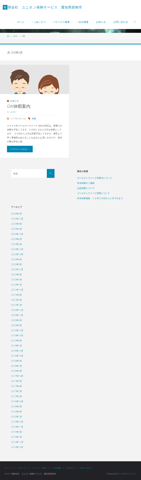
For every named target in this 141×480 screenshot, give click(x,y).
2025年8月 (16, 223)
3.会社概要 (56, 468)
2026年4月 (16, 213)
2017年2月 (16, 396)
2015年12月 (17, 421)
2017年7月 (16, 391)
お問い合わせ (86, 468)
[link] (135, 22)
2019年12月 (17, 330)
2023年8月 (16, 264)
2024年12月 (17, 233)
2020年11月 (17, 315)
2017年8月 (16, 386)
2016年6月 (16, 411)
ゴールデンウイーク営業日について (94, 177)
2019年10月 (17, 335)
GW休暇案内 (18, 106)
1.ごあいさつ (21, 468)
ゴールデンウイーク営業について (93, 193)
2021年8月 (16, 294)
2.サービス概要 (39, 468)
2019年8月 (16, 340)
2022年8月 (16, 274)
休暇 (34, 118)
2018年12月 (17, 350)
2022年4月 (16, 279)
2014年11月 (17, 442)
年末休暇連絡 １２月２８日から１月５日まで (100, 198)
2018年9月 (16, 360)
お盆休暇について (85, 188)
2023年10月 (17, 254)
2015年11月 (17, 426)
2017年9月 (16, 381)
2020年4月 (16, 325)
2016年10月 (17, 401)
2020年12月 (17, 310)
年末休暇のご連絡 (85, 182)
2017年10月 (17, 375)
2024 (15, 36)
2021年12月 (17, 289)
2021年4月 (16, 299)
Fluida (121, 473)
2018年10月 (17, 355)
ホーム (7, 468)
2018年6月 (16, 370)
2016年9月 (16, 406)
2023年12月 (17, 249)
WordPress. (131, 473)
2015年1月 (16, 436)
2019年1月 (16, 345)
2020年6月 (16, 320)
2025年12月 (17, 218)
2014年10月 (17, 447)
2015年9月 (16, 431)
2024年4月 (16, 244)
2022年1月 (16, 284)
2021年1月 (16, 304)
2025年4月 (16, 228)
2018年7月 (16, 365)
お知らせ (14, 100)
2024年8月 (16, 239)
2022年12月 (17, 269)
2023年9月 (16, 259)
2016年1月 (16, 416)
